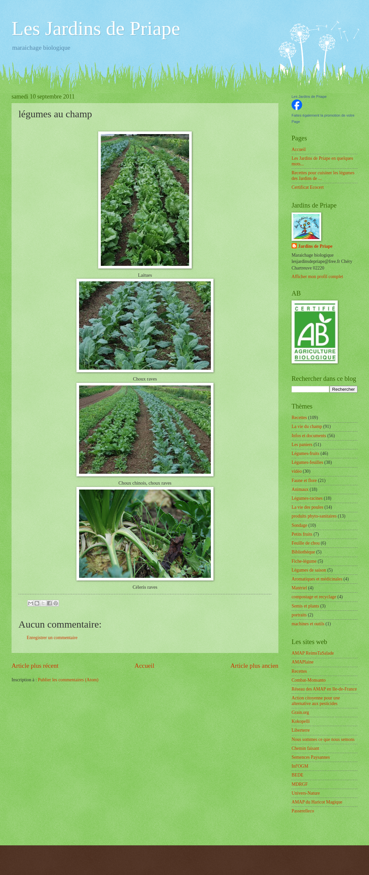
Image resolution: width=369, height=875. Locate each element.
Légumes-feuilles (307, 462)
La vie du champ (307, 426)
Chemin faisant (305, 748)
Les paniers (302, 444)
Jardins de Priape (315, 246)
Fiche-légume (304, 561)
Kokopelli (301, 721)
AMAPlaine (303, 662)
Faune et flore (304, 480)
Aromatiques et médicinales (317, 579)
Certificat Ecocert (308, 187)
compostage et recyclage (314, 596)
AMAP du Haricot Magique (317, 802)
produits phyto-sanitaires (314, 516)
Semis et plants (305, 606)
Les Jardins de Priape (96, 28)
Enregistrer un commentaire (52, 637)
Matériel (299, 587)
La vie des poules (307, 507)
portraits (299, 614)
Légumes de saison (309, 570)
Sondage (299, 525)
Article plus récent (35, 665)
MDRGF (300, 784)
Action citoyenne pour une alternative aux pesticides (316, 700)
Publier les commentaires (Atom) (68, 679)
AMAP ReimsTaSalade (313, 653)
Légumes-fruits (305, 453)
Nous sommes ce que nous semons (323, 739)
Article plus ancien (254, 665)
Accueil (144, 665)
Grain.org (300, 712)
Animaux (300, 489)
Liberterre (301, 730)
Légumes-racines (307, 498)
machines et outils (308, 623)
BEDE (297, 775)
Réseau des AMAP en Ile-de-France (324, 689)
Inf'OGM (300, 766)
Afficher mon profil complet (317, 276)
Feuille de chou (306, 543)
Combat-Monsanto (309, 680)
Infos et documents (309, 435)
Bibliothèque (303, 552)
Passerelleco (303, 810)
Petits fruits (302, 534)
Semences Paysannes (311, 757)
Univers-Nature (306, 793)
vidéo (297, 471)
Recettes (299, 417)
